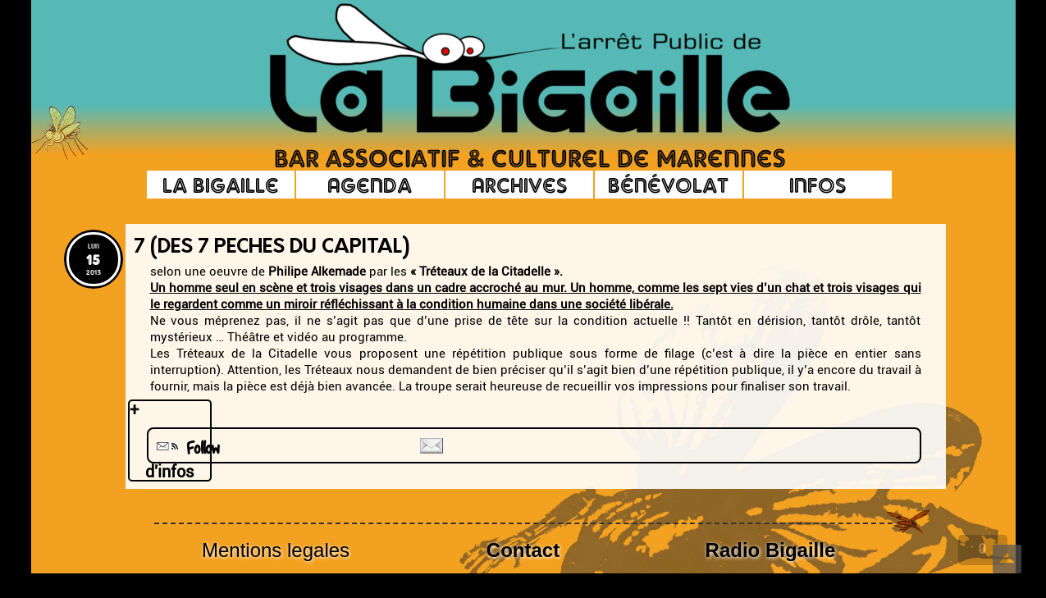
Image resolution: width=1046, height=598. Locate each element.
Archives (519, 185)
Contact (523, 550)
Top (1007, 559)
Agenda (369, 185)
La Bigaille (220, 185)
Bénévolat (668, 185)
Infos (817, 185)
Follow (186, 448)
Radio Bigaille (771, 550)
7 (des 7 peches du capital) (272, 248)
